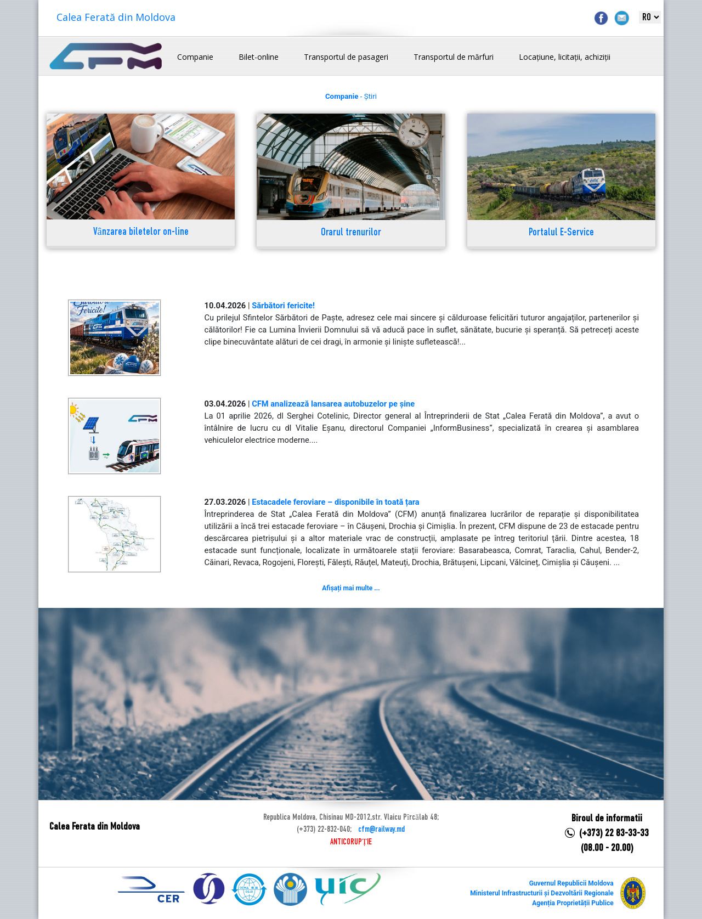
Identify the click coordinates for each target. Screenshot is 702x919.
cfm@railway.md (381, 829)
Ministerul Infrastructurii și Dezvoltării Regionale (541, 893)
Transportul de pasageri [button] (346, 57)
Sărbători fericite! (283, 306)
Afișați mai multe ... (351, 588)
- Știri (351, 96)
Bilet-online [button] (259, 57)
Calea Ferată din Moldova (116, 17)
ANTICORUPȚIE (351, 842)
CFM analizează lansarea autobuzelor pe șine (333, 404)
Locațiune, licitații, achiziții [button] (564, 57)
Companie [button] (195, 57)
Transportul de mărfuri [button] (454, 57)
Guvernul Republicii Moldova (571, 883)
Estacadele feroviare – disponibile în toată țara (336, 502)
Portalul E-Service (561, 233)
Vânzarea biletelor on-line (141, 232)
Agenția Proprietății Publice (572, 903)
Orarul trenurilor (351, 233)
